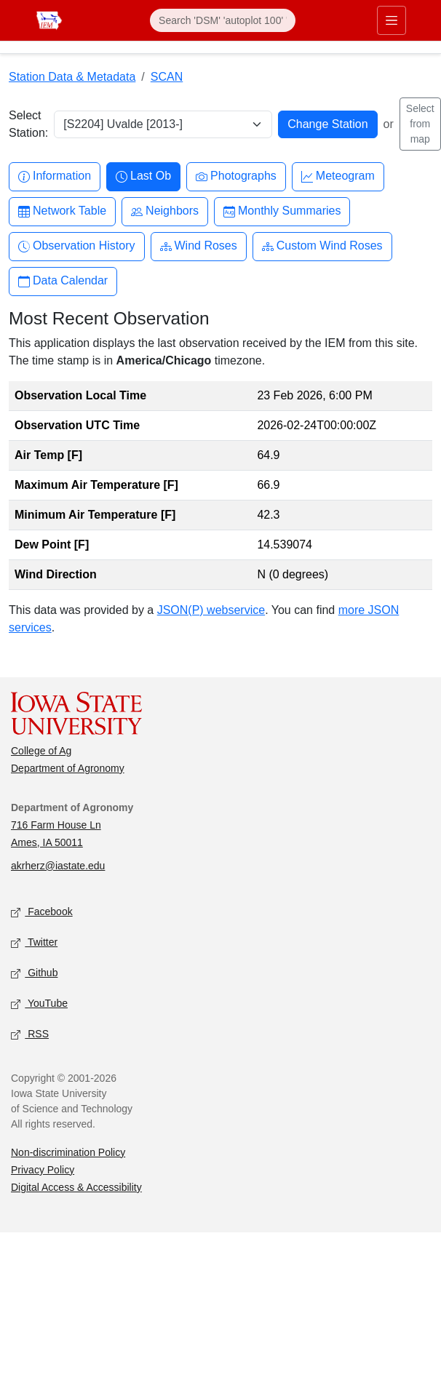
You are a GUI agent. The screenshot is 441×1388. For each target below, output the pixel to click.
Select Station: (28, 124)
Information (54, 176)
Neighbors (165, 211)
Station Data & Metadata (72, 77)
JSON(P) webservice (211, 610)
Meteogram (338, 176)
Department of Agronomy (67, 768)
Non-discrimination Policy (68, 1152)
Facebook (42, 912)
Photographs (236, 176)
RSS (30, 1034)
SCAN (167, 77)
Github (34, 973)
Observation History (76, 246)
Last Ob (143, 176)
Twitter (34, 942)
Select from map (420, 124)
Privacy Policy (42, 1170)
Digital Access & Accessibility (76, 1187)
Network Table (62, 211)
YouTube (39, 1003)
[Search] (222, 20)
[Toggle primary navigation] (391, 20)
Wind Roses (198, 246)
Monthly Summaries (282, 211)
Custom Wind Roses (322, 246)
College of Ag (41, 751)
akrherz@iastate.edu (58, 866)
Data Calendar (63, 281)
